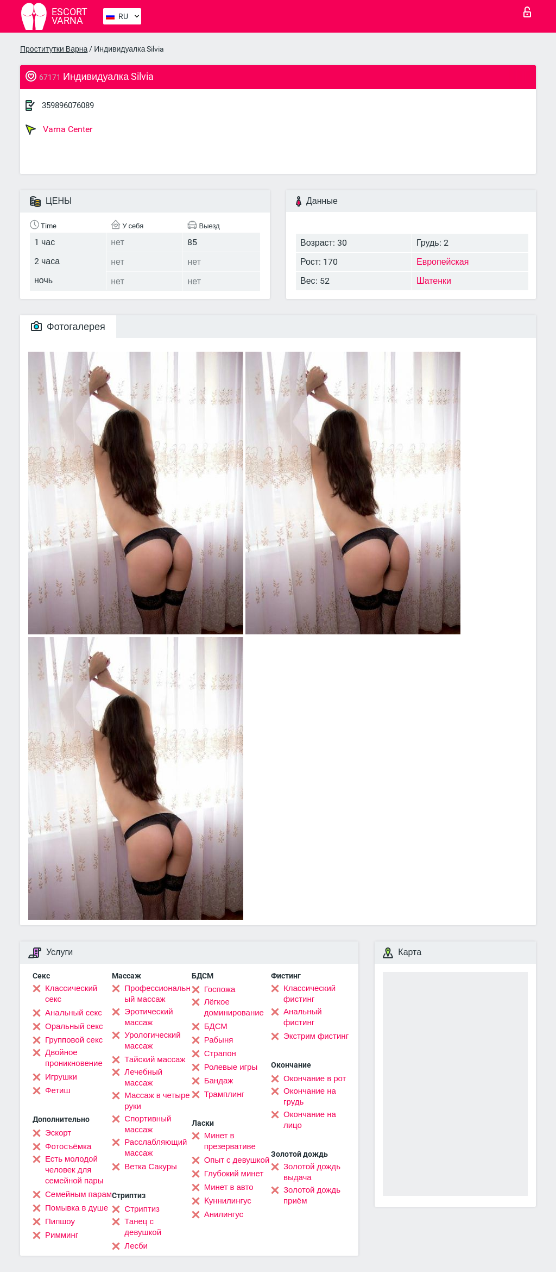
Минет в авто (229, 1187)
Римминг (61, 1235)
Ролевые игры (231, 1067)
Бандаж (218, 1081)
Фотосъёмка (68, 1146)
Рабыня (218, 1040)
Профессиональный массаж (157, 993)
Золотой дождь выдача (311, 1172)
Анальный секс (73, 1013)
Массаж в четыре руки (156, 1100)
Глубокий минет (234, 1174)
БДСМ (216, 1026)
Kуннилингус (227, 1201)
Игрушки (61, 1077)
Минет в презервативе (230, 1141)
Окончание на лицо (309, 1119)
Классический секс (71, 993)
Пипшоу (60, 1221)
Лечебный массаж (143, 1077)
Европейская (442, 262)
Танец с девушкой (142, 1227)
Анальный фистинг (302, 1017)
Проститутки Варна (53, 49)
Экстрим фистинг (316, 1036)
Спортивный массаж (147, 1124)
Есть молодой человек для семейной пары (74, 1170)
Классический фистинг (309, 993)
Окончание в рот (314, 1078)
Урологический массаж (152, 1040)
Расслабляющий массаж (155, 1147)
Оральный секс (74, 1026)
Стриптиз (142, 1209)
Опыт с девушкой (237, 1160)
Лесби (136, 1246)
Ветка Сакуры (150, 1166)
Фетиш (58, 1090)
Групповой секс (74, 1040)
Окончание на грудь (309, 1096)
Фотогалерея (68, 326)
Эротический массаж (148, 1017)
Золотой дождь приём (311, 1195)
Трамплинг (224, 1094)
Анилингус (223, 1214)
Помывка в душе (76, 1208)
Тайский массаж (154, 1059)
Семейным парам (78, 1194)
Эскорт (58, 1133)
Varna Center (59, 129)
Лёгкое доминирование (234, 1007)
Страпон (220, 1053)
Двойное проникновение (74, 1057)
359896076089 (68, 105)
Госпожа (220, 989)
